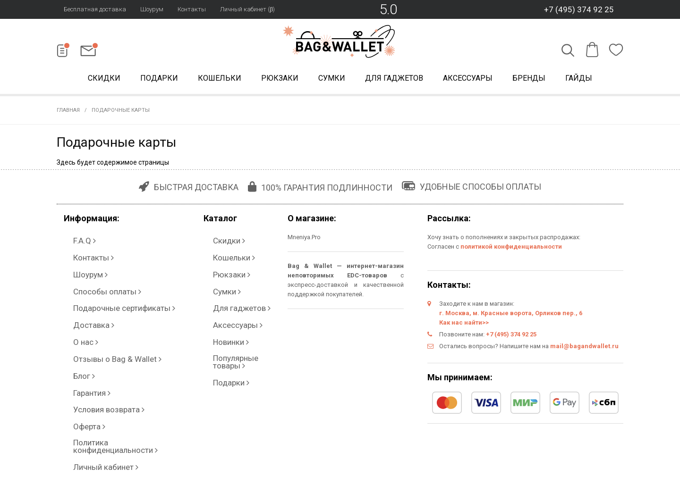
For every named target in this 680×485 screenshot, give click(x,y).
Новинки (218, 296)
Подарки (159, 79)
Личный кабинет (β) (247, 9)
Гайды (578, 79)
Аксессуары (468, 79)
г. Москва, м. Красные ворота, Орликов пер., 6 (510, 315)
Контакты (192, 9)
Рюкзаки (279, 79)
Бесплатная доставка (95, 9)
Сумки (331, 79)
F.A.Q (73, 239)
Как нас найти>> (464, 325)
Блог (72, 314)
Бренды (528, 79)
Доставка (80, 286)
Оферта (77, 343)
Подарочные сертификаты (104, 277)
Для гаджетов (394, 79)
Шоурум (151, 9)
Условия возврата (93, 333)
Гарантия (79, 324)
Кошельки (219, 79)
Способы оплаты (90, 267)
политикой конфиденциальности (511, 249)
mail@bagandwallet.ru (584, 348)
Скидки (104, 79)
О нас (73, 296)
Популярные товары (236, 305)
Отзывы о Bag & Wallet (98, 305)
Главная (68, 113)
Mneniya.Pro (304, 239)
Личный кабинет (89, 362)
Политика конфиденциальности (112, 352)
